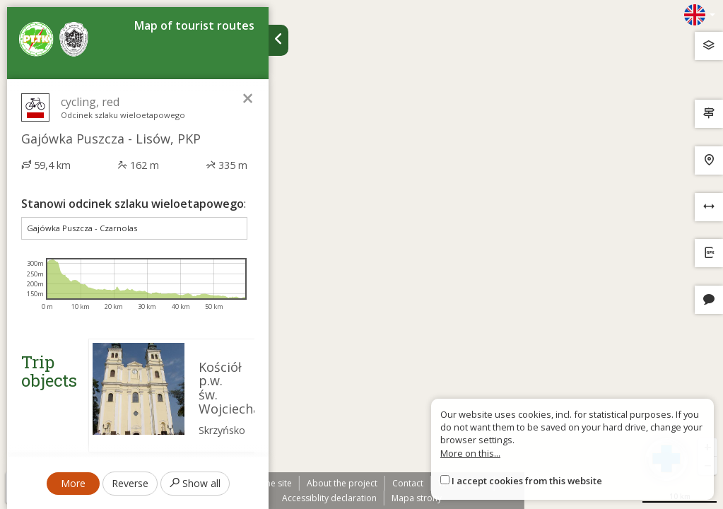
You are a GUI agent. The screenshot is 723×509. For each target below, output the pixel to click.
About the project (342, 483)
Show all (195, 483)
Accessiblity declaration (329, 498)
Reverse (130, 483)
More (73, 483)
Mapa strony (417, 498)
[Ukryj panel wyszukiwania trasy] (278, 40)
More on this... (470, 453)
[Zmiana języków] (699, 15)
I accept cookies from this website (527, 480)
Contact (407, 483)
